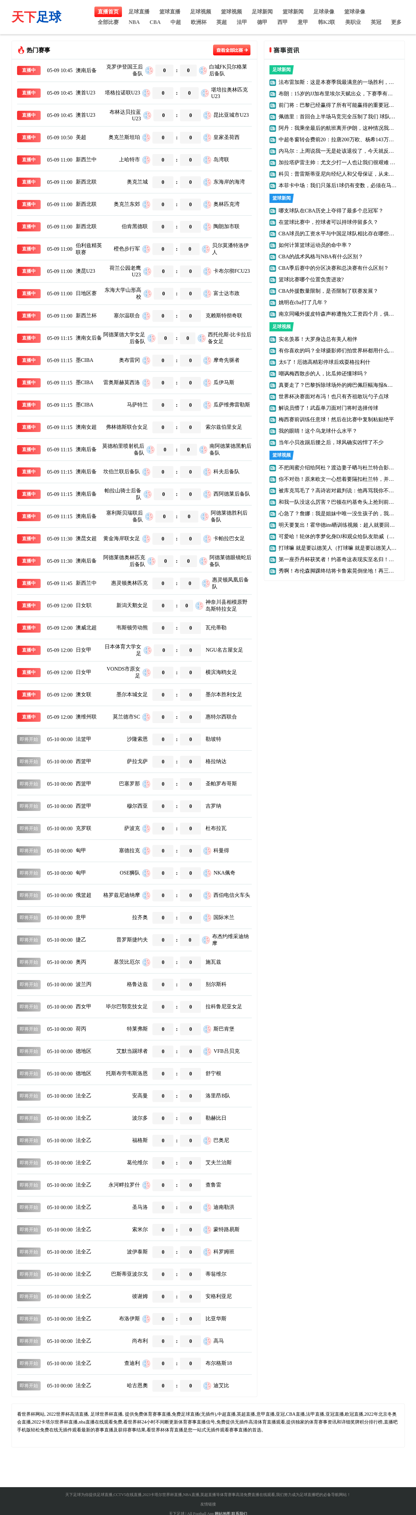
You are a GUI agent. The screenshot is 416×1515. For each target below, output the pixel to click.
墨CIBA (84, 360)
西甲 (282, 22)
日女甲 (83, 650)
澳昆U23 (85, 271)
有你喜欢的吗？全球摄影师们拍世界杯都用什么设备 (339, 350)
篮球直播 (169, 11)
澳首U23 (85, 92)
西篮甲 (83, 761)
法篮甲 (83, 739)
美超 (81, 137)
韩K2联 (326, 22)
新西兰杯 (86, 315)
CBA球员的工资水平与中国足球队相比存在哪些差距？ (342, 233)
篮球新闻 (293, 11)
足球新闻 (262, 11)
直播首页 (108, 11)
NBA (134, 22)
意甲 (303, 22)
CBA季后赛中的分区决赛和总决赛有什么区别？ (334, 268)
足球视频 (200, 11)
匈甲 (81, 850)
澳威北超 (86, 627)
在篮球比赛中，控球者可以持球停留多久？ (328, 222)
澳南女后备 (89, 338)
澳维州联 (86, 716)
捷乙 (81, 939)
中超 (175, 22)
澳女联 (83, 694)
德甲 (262, 22)
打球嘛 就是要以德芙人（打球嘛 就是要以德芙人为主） (343, 548)
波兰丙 (83, 984)
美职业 (353, 22)
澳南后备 (86, 70)
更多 (396, 22)
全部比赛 (108, 22)
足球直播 (139, 11)
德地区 (83, 1051)
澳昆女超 (86, 538)
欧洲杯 (199, 22)
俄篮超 (83, 895)
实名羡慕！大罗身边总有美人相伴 (318, 339)
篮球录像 (354, 11)
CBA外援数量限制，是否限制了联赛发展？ (329, 291)
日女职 (83, 605)
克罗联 (83, 828)
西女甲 (83, 1006)
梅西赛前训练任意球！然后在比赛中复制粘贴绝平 (336, 419)
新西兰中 (86, 159)
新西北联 (86, 182)
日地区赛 (86, 293)
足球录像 (323, 11)
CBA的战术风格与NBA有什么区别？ (321, 256)
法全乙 (83, 1095)
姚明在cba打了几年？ (303, 302)
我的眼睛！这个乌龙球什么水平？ (318, 431)
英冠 (376, 22)
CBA (155, 22)
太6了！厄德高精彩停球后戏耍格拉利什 (324, 362)
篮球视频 (231, 11)
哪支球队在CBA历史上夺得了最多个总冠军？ (331, 210)
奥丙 (81, 962)
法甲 (242, 22)
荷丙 (81, 1029)
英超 (221, 22)
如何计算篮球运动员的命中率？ (315, 245)
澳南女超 (86, 427)
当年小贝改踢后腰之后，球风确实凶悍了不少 (331, 442)
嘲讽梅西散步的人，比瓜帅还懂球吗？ (323, 373)
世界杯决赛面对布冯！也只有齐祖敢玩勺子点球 (334, 396)
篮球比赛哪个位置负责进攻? (311, 279)
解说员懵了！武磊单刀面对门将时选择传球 (328, 408)
